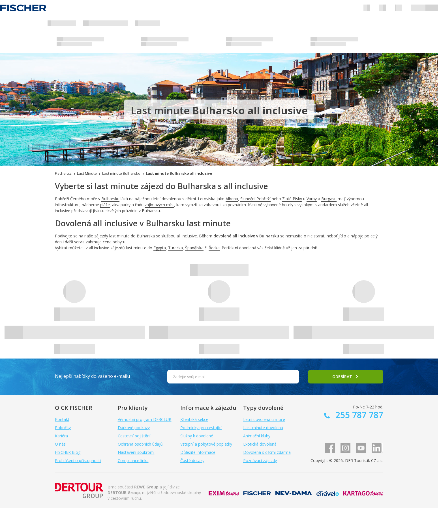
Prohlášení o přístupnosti (78, 460)
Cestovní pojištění (134, 436)
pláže (105, 204)
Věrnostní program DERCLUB (145, 419)
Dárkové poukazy (134, 427)
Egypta (159, 247)
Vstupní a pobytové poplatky (206, 444)
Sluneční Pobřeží (255, 198)
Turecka (175, 247)
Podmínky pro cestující (201, 427)
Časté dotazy (192, 460)
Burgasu (329, 198)
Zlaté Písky (292, 198)
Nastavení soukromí (136, 452)
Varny (312, 198)
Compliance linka (133, 460)
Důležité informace (197, 452)
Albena (232, 198)
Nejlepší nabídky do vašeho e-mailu (92, 376)
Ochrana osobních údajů (140, 444)
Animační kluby (256, 436)
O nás (60, 444)
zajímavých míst (159, 204)
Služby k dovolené (196, 436)
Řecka (214, 247)
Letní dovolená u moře (264, 419)
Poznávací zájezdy (260, 460)
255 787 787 (358, 415)
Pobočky (63, 427)
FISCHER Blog (67, 452)
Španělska (194, 247)
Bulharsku (110, 198)
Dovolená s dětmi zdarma (267, 452)
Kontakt (62, 419)
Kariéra (61, 436)
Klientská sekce (194, 419)
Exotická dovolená (260, 444)
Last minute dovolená (263, 427)
